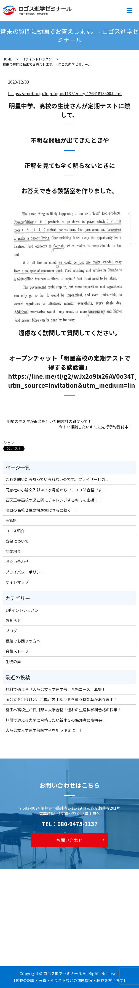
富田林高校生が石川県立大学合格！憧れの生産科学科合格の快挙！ (63, 709)
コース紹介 (15, 530)
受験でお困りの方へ (23, 641)
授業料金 (13, 551)
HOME (7, 59)
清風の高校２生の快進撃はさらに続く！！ (42, 510)
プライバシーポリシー (25, 572)
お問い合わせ (17, 561)
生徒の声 (13, 661)
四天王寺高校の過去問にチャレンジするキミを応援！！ (54, 500)
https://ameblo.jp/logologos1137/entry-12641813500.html (65, 93)
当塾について (17, 541)
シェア (9, 442)
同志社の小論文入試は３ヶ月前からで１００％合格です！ (56, 489)
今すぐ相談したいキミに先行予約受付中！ (95, 427)
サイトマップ (17, 582)
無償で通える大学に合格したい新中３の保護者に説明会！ (56, 720)
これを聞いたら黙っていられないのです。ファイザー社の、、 (58, 479)
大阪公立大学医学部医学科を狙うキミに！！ (44, 730)
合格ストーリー (19, 651)
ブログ (11, 630)
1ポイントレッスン (37, 59)
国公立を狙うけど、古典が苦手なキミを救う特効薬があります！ (61, 699)
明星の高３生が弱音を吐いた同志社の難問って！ (49, 421)
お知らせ (13, 620)
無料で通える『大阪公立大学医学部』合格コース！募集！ (56, 689)
